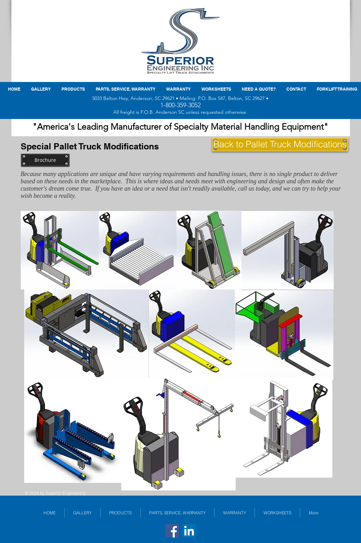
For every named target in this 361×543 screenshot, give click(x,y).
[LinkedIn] (189, 530)
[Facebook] (172, 530)
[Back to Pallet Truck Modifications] (280, 144)
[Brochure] (45, 160)
